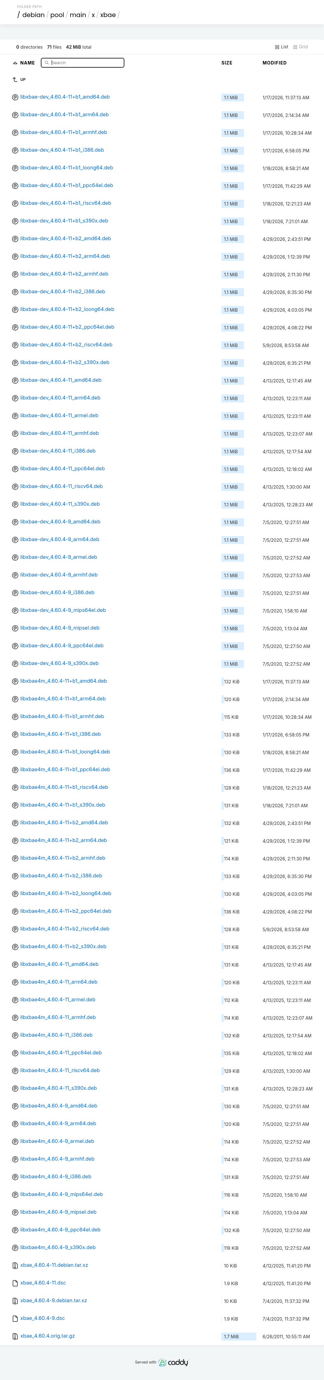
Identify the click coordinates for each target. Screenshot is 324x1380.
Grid (300, 47)
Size (227, 62)
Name (28, 62)
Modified (275, 62)
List (281, 47)
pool (57, 14)
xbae (108, 14)
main (78, 14)
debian (33, 14)
